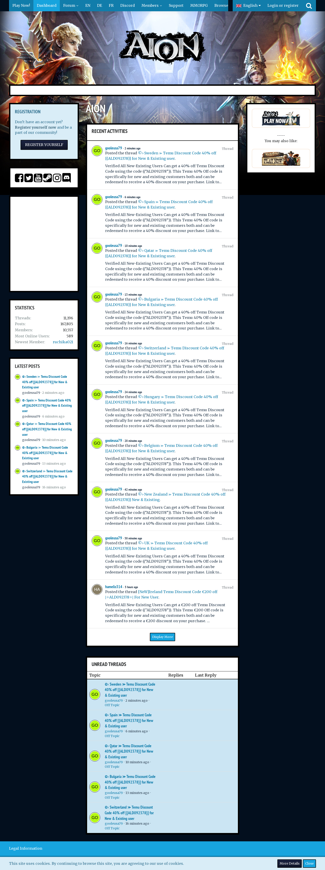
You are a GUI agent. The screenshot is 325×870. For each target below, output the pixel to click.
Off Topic (112, 705)
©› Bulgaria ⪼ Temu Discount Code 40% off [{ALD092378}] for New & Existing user (45, 452)
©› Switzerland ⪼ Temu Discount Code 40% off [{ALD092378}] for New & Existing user (47, 476)
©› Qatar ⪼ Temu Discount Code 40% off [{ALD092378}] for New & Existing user (47, 429)
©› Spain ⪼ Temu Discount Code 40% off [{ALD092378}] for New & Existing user (47, 405)
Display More (162, 637)
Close (309, 863)
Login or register (283, 5)
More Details (289, 863)
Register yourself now (35, 127)
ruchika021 (63, 342)
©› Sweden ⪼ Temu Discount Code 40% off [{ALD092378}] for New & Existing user (44, 382)
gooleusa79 (31, 393)
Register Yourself (44, 144)
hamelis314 (113, 586)
